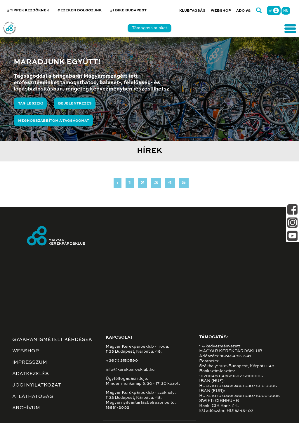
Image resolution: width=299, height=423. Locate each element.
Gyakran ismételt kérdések (52, 339)
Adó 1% (243, 11)
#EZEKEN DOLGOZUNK (79, 10)
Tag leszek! (30, 103)
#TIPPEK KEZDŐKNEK (28, 10)
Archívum (26, 408)
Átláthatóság (32, 396)
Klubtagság (192, 11)
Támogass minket (149, 28)
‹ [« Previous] (118, 183)
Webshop (221, 11)
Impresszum (29, 362)
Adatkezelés (30, 374)
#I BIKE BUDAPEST (128, 10)
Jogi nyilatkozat (36, 385)
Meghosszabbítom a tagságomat (53, 121)
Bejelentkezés (75, 103)
